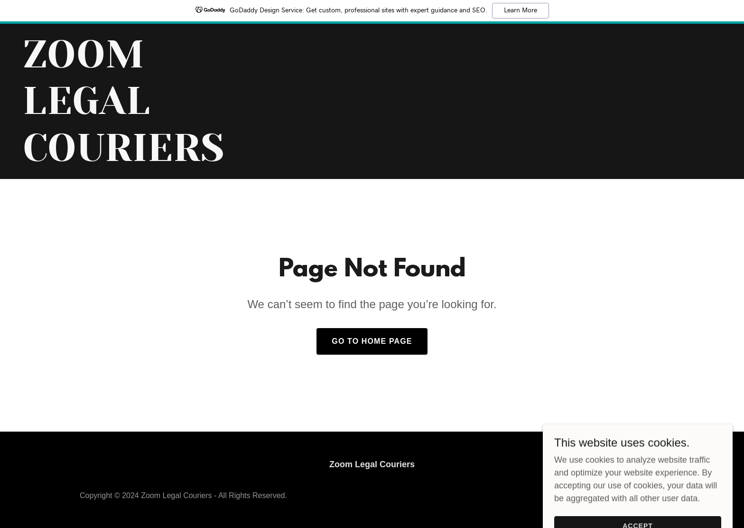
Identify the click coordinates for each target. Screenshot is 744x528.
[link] (145, 158)
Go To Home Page (372, 341)
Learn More (520, 10)
